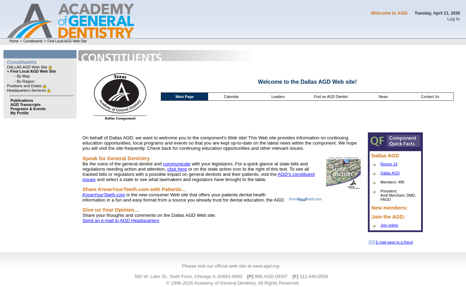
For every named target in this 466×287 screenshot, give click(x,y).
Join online (389, 225)
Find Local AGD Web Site (67, 41)
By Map (23, 76)
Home (14, 41)
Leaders (278, 97)
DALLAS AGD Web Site (27, 67)
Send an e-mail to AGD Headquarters (120, 220)
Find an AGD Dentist (331, 97)
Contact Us (430, 97)
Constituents (33, 41)
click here (177, 169)
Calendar (231, 97)
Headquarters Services (27, 90)
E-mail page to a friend (391, 242)
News (383, 97)
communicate (176, 163)
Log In (453, 19)
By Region (25, 81)
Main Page (184, 97)
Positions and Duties (25, 86)
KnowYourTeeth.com (103, 194)
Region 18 (388, 164)
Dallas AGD (390, 173)
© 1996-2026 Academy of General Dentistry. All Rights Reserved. (233, 283)
